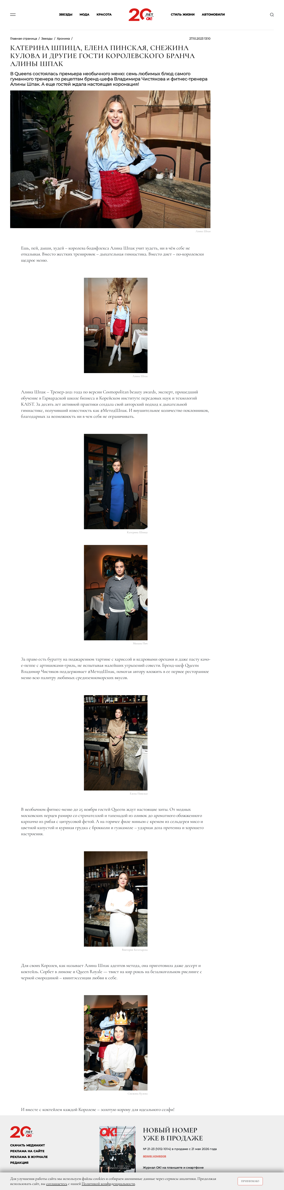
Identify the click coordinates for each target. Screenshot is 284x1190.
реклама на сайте (27, 1151)
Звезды (65, 14)
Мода (84, 14)
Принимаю (250, 1181)
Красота (104, 14)
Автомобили (213, 14)
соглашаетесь (56, 1183)
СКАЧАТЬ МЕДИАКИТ (27, 1145)
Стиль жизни (183, 14)
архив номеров (154, 1156)
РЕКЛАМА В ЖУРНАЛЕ (29, 1157)
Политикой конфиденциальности (108, 1183)
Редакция (19, 1162)
